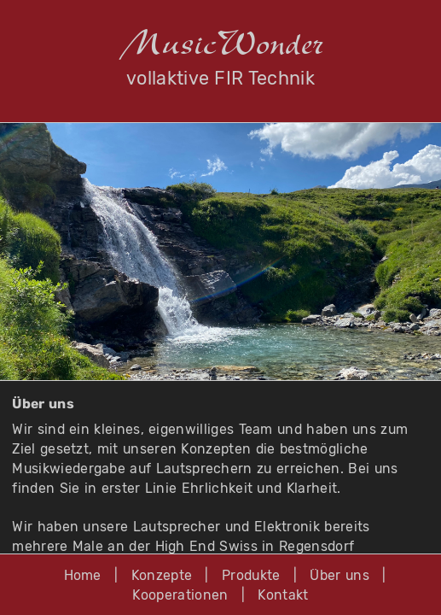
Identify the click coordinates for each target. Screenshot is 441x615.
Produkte (251, 575)
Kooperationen (180, 595)
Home (83, 575)
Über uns (339, 575)
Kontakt (283, 595)
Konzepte (162, 575)
